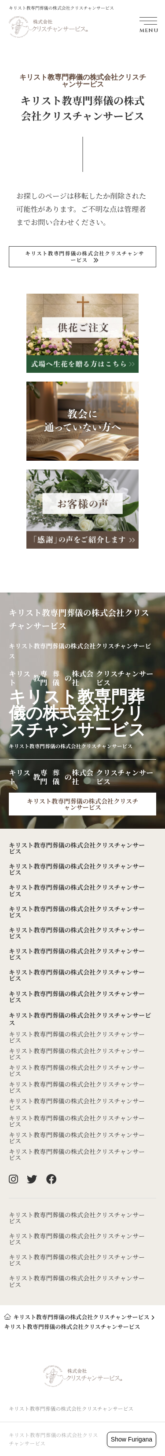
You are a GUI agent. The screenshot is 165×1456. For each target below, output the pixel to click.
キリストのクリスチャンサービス (84, 256)
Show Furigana (131, 1439)
